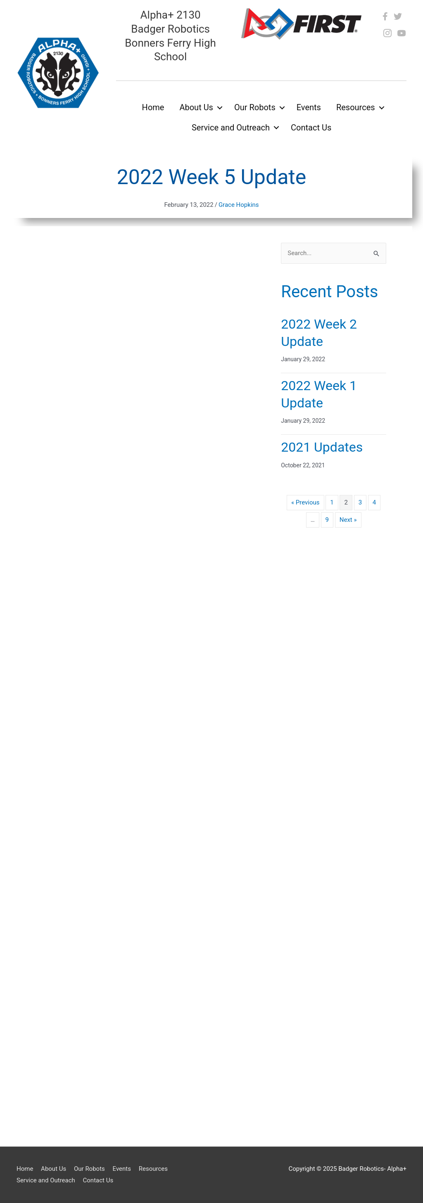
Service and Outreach (231, 128)
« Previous (305, 502)
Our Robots (255, 107)
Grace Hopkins (239, 204)
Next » (348, 519)
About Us (196, 107)
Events (309, 107)
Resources (355, 107)
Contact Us (311, 128)
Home (153, 107)
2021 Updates (322, 447)
